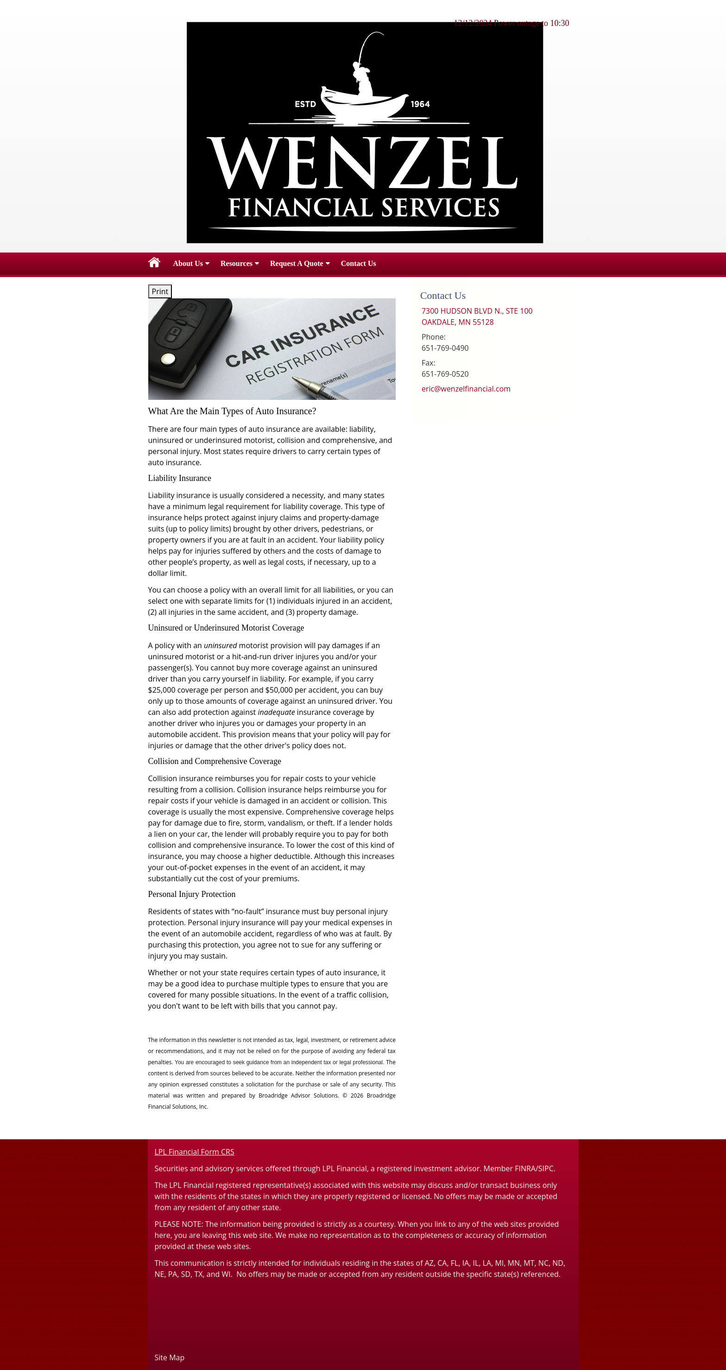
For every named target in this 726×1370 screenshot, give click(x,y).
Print (160, 291)
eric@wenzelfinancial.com (466, 389)
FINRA (525, 1168)
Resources (237, 263)
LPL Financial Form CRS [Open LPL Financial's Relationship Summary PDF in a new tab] (194, 1152)
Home (154, 264)
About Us (188, 263)
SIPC (546, 1168)
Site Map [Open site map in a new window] (170, 1357)
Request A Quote (296, 263)
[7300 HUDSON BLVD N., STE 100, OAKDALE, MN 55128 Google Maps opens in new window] (477, 316)
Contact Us (358, 263)
